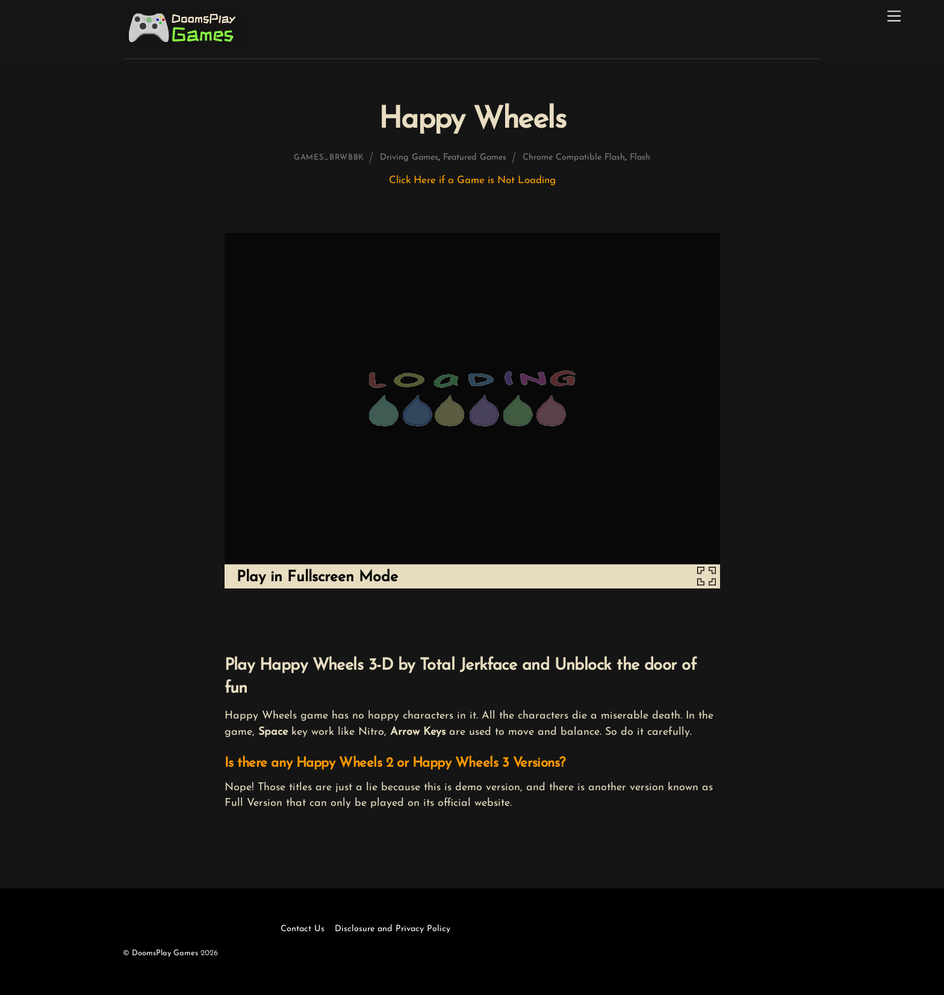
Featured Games (474, 157)
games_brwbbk (329, 157)
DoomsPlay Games (165, 953)
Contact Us (302, 929)
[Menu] (894, 16)
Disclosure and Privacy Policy (392, 929)
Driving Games (409, 157)
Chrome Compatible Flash (574, 157)
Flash (640, 157)
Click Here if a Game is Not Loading (472, 180)
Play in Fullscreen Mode (317, 577)
